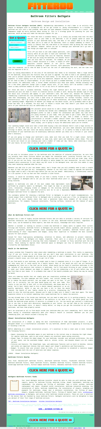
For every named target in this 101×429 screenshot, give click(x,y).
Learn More (78, 428)
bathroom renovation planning (77, 386)
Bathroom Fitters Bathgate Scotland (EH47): (25, 25)
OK (84, 428)
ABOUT (76, 11)
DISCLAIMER (89, 11)
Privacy (91, 415)
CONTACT (82, 11)
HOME (66, 11)
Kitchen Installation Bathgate (50, 401)
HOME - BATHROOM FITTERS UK (50, 409)
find (14, 361)
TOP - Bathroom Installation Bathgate (22, 401)
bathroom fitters (45, 218)
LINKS (71, 11)
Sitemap (9, 415)
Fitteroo (11, 426)
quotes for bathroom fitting (40, 382)
